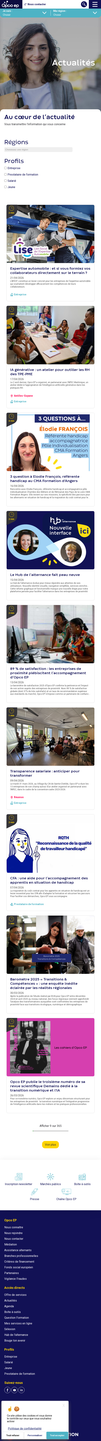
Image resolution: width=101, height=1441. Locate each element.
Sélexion (9, 1329)
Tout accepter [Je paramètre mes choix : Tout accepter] (57, 1435)
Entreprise (14, 168)
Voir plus (50, 1144)
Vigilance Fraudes (15, 1278)
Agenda (9, 1306)
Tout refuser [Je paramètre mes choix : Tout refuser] (12, 1435)
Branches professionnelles (21, 1256)
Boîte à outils (12, 1312)
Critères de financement (19, 1261)
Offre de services (15, 1295)
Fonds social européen (18, 1267)
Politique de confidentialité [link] (25, 1428)
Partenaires (11, 1273)
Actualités (10, 1300)
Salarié (12, 181)
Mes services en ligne (18, 1323)
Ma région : (60, 10)
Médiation (10, 1244)
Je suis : (7, 10)
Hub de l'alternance (16, 1335)
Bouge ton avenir (14, 1340)
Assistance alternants (18, 1250)
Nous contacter (13, 1238)
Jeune (11, 187)
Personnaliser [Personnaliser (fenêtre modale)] (35, 1435)
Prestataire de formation (23, 174)
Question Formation (16, 1317)
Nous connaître (13, 1227)
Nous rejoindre (13, 1233)
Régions (16, 142)
